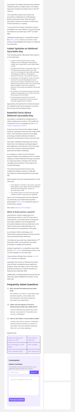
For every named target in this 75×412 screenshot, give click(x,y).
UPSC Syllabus (33, 345)
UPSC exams (17, 250)
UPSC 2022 (21, 202)
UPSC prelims (14, 40)
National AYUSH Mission (22, 208)
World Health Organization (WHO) (22, 124)
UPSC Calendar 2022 (15, 351)
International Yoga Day (32, 339)
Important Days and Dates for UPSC (15, 339)
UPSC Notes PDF (33, 351)
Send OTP (34, 372)
